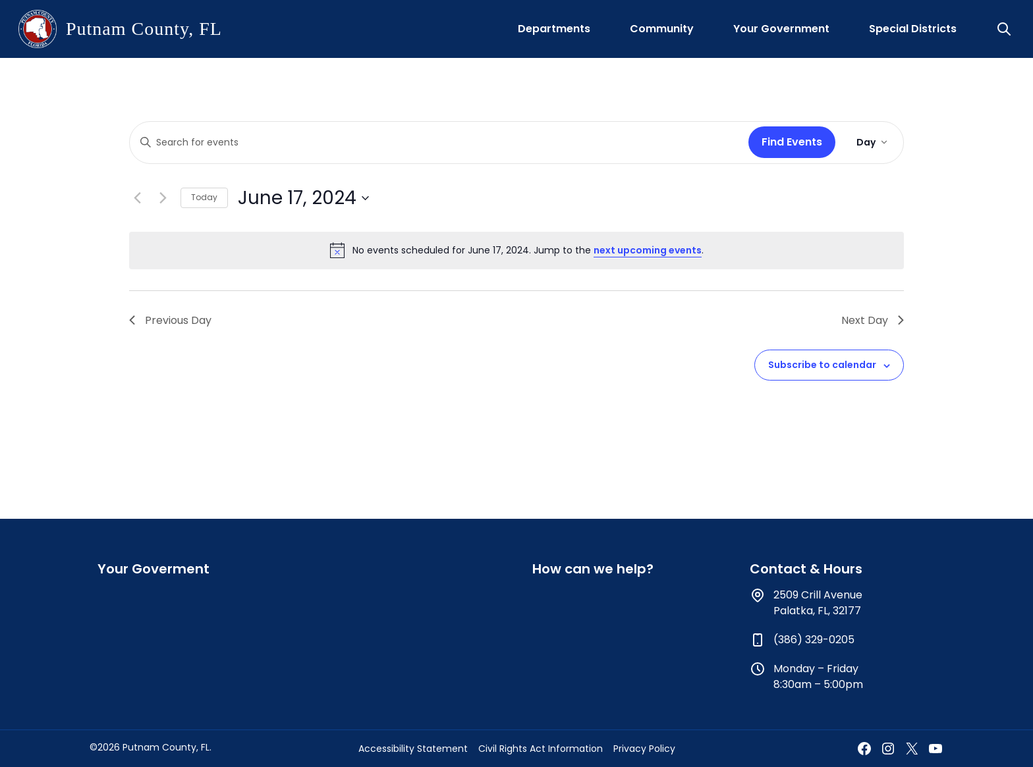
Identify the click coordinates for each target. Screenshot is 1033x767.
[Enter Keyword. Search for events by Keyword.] (436, 142)
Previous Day (170, 320)
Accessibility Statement (413, 748)
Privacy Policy (644, 748)
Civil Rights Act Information (540, 748)
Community (662, 28)
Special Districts (913, 28)
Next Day (872, 320)
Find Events (792, 141)
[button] (1005, 29)
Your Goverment (153, 569)
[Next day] (163, 198)
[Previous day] (137, 198)
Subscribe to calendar (822, 364)
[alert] (516, 250)
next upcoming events (648, 250)
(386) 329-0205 (813, 639)
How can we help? (593, 569)
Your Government (781, 28)
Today (204, 197)
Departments (554, 28)
